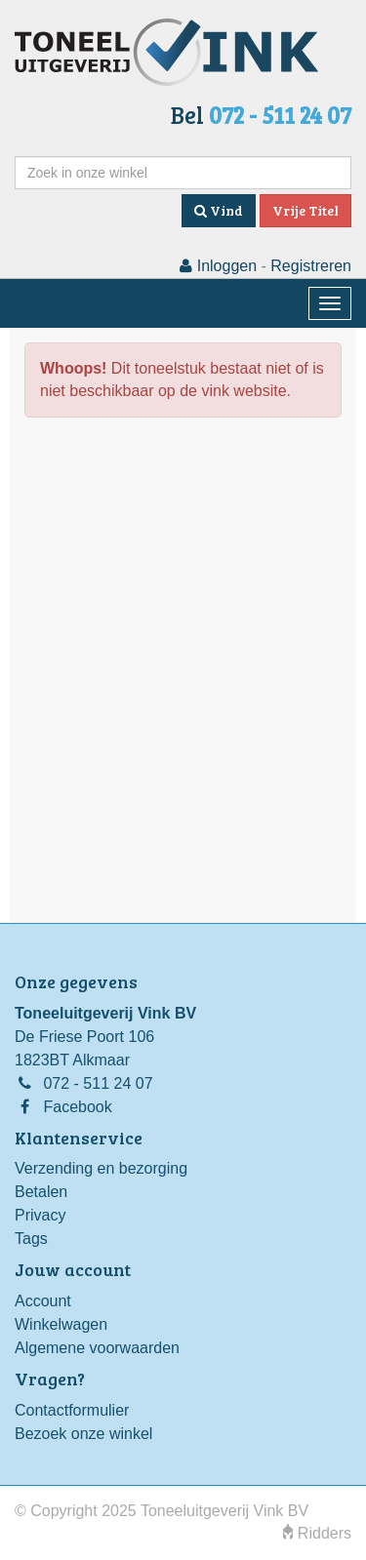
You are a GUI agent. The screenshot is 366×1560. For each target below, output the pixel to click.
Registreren (310, 266)
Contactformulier (72, 1410)
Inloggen (218, 266)
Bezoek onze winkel (83, 1433)
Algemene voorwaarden (97, 1348)
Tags (31, 1238)
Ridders (317, 1533)
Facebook (77, 1107)
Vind (218, 210)
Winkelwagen (61, 1324)
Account (43, 1301)
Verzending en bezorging (101, 1168)
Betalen (41, 1191)
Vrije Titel (305, 210)
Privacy (40, 1215)
